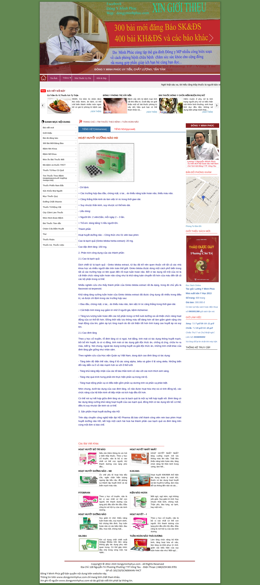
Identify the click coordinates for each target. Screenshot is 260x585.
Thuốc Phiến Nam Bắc (60, 185)
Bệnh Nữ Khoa (60, 154)
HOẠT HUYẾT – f (138, 514)
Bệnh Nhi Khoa (60, 149)
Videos (67, 78)
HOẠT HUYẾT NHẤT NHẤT (143, 449)
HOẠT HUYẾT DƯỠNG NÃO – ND (95, 471)
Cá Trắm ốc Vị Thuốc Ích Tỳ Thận (118, 95)
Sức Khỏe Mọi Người (60, 191)
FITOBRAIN (84, 492)
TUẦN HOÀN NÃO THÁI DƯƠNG (146, 536)
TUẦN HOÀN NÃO (130, 122)
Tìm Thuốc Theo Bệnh (60, 178)
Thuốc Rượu (60, 239)
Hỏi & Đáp (101, 78)
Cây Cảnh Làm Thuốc (60, 212)
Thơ (60, 234)
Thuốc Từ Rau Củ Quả (60, 170)
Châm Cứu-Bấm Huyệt (60, 229)
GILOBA (82, 536)
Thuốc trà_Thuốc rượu (60, 245)
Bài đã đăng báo (60, 138)
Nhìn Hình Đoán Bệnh (60, 218)
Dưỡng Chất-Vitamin (60, 202)
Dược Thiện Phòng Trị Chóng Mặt (63, 95)
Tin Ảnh (53, 78)
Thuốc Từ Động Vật (60, 207)
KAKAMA (134, 471)
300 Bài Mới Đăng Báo (60, 143)
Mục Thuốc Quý (60, 196)
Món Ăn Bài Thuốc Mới (60, 159)
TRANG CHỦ (89, 122)
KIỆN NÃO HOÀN (138, 492)
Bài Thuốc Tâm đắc (60, 223)
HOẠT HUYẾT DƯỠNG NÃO (92, 514)
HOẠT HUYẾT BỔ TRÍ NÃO (91, 449)
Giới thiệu (60, 133)
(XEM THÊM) (96, 112)
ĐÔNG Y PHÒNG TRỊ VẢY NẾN (173, 95)
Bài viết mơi (60, 128)
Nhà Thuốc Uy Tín (83, 78)
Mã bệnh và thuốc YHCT (60, 165)
